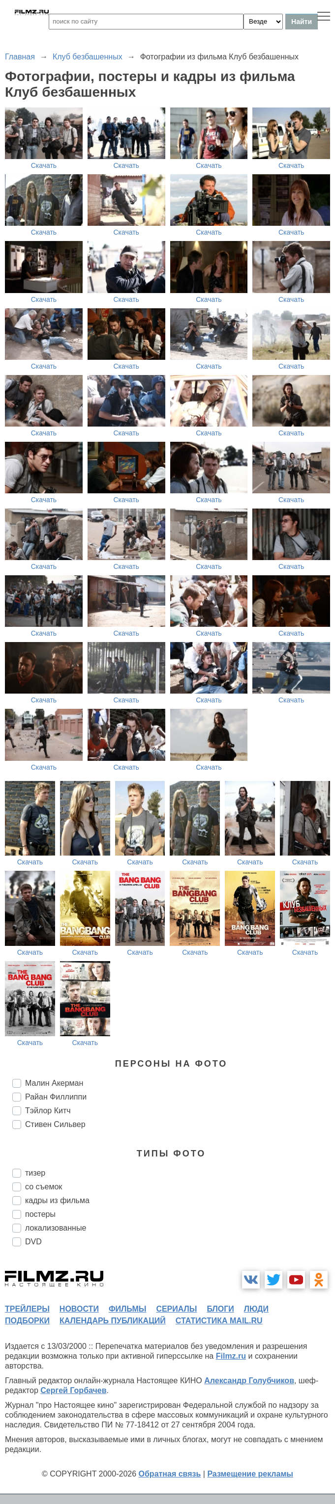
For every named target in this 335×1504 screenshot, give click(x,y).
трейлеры (27, 1309)
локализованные (55, 1228)
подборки (27, 1320)
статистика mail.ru (219, 1320)
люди (256, 1309)
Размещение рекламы (250, 1474)
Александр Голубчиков (249, 1380)
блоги (220, 1309)
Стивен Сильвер (55, 1124)
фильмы (127, 1309)
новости (79, 1309)
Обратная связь (170, 1474)
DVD (33, 1241)
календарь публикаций (113, 1320)
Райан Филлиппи (56, 1097)
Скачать (44, 165)
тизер (35, 1173)
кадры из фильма (57, 1200)
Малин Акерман (54, 1083)
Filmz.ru (231, 1356)
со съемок (43, 1186)
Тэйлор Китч (48, 1110)
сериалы (176, 1309)
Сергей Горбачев (73, 1390)
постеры (40, 1214)
